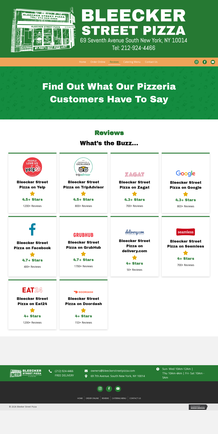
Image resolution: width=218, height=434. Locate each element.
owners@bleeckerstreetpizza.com (113, 370)
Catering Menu (119, 398)
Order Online (92, 398)
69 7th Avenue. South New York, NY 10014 (118, 376)
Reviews (105, 398)
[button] (100, 389)
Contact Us (135, 398)
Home (80, 398)
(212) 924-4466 (64, 371)
